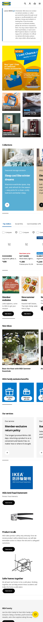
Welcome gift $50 (27, 398)
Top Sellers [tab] (7, 224)
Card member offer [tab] (34, 224)
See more (8, 314)
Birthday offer (9, 398)
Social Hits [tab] (19, 224)
